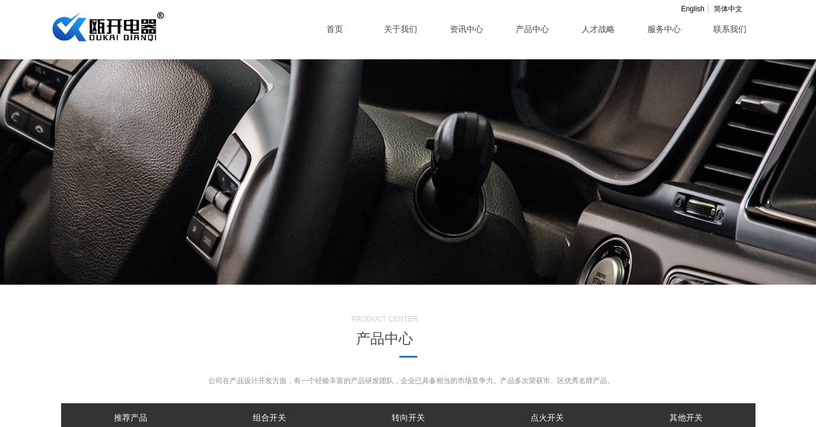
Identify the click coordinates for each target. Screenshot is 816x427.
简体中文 (728, 9)
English (692, 9)
